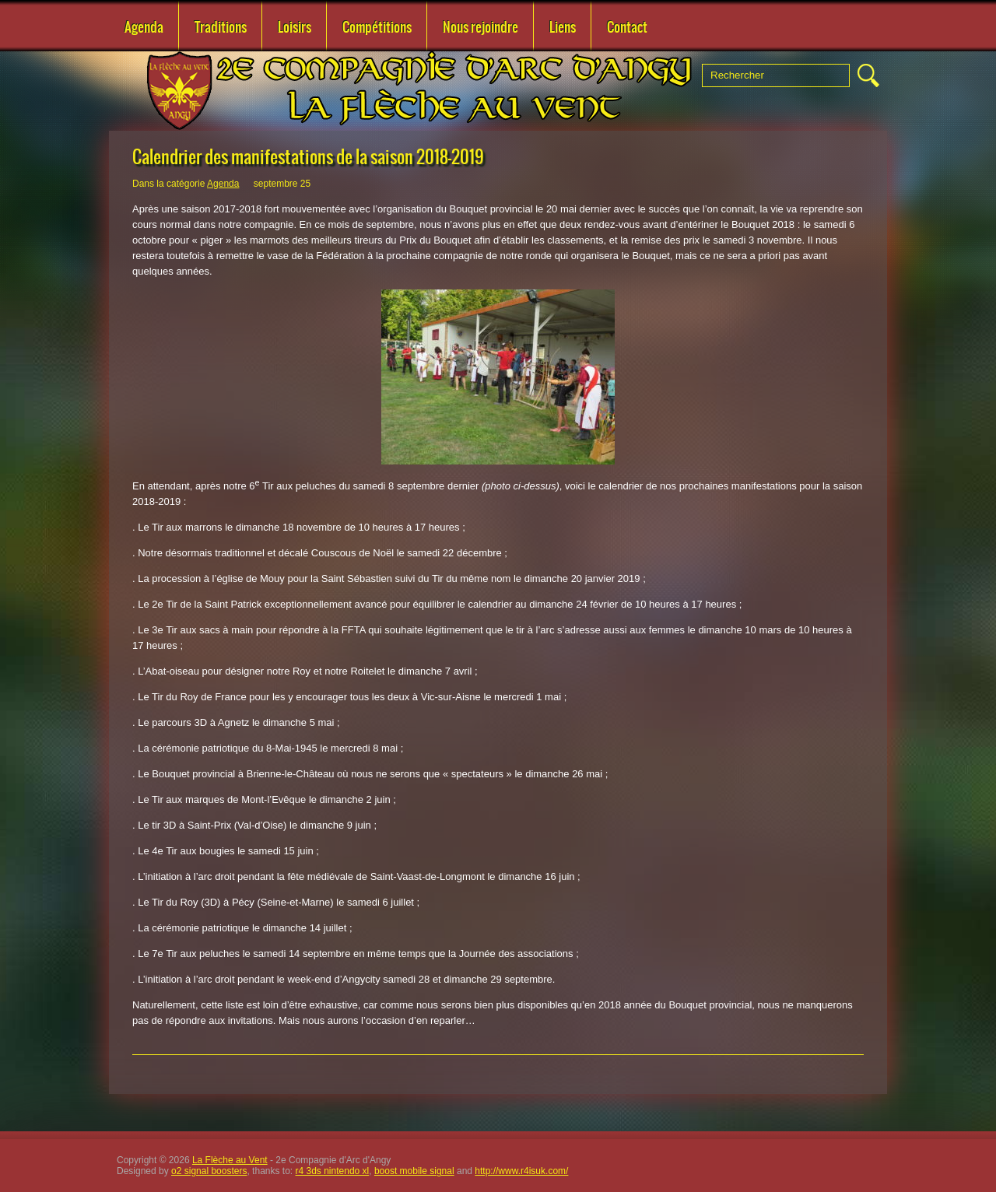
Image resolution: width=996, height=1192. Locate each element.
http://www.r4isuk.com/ (521, 1171)
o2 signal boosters (209, 1171)
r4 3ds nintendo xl (333, 1171)
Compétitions (377, 27)
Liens (562, 27)
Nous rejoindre (480, 27)
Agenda (143, 27)
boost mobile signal (414, 1171)
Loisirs (294, 27)
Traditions (221, 27)
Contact (627, 27)
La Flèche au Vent (230, 1160)
